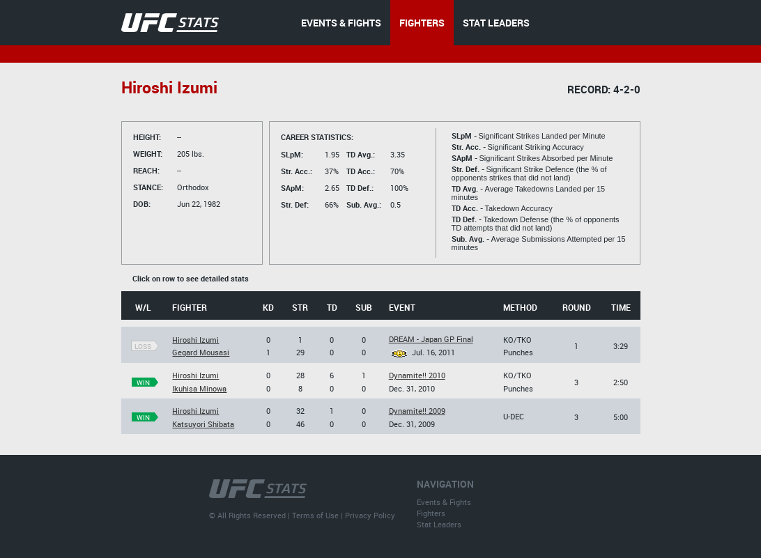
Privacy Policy (370, 515)
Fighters (431, 513)
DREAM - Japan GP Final (431, 339)
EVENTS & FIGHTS (341, 22)
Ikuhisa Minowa (199, 388)
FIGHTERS (422, 22)
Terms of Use (315, 515)
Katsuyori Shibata (203, 424)
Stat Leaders (439, 524)
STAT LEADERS (496, 22)
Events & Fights (444, 502)
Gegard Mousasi (200, 352)
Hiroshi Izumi (195, 339)
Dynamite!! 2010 (417, 375)
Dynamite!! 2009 (417, 410)
